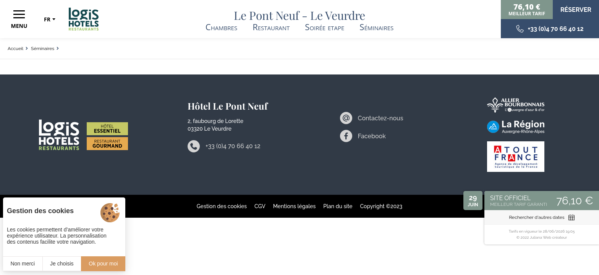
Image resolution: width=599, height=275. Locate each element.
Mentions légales (294, 206)
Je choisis (61, 263)
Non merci (22, 263)
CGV (260, 206)
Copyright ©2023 (381, 206)
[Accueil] (84, 19)
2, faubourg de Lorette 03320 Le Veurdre (215, 125)
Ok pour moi (103, 263)
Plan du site (337, 206)
